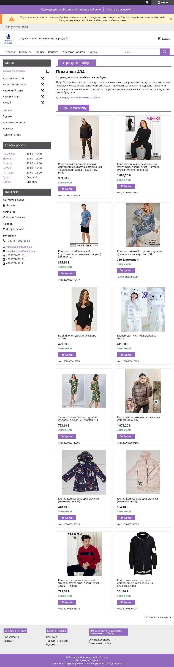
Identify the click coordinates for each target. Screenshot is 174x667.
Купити (69, 189)
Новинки (8, 128)
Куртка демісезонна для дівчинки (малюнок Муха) (137, 500)
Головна (9, 51)
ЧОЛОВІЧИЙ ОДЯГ (15, 84)
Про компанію (12, 637)
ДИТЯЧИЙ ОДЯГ (14, 78)
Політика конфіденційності (109, 663)
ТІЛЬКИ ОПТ (12, 96)
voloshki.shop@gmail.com (21, 251)
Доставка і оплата (74, 51)
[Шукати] (165, 51)
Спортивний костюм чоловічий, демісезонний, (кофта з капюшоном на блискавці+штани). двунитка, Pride (80, 168)
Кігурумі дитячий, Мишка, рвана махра (136, 337)
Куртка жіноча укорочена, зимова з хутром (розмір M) (138, 418)
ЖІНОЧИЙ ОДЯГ (14, 90)
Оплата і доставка (99, 639)
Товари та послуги (14, 70)
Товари (22, 51)
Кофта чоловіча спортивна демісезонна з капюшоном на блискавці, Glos (135, 583)
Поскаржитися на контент (82, 663)
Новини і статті (12, 134)
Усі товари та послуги (155, 617)
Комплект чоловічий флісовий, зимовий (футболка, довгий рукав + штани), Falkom (80, 583)
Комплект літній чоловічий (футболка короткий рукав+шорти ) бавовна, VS (79, 254)
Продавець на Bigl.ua (87, 660)
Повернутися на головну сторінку (79, 97)
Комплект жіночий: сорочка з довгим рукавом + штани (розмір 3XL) (139, 253)
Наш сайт (51, 637)
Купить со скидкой (118, 9)
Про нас (40, 51)
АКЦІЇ (7, 102)
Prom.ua (104, 657)
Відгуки (92, 51)
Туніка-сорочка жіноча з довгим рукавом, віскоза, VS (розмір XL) (78, 418)
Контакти (53, 51)
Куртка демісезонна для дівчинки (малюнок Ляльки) (78, 500)
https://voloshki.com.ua (19, 246)
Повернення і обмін (100, 643)
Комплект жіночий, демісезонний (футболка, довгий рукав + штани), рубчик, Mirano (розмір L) (138, 167)
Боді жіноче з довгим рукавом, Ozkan (77, 337)
